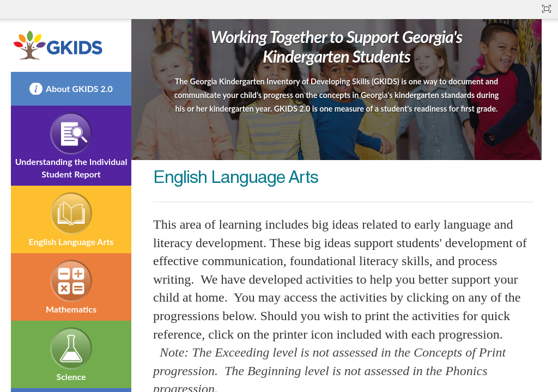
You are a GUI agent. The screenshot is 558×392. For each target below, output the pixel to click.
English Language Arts (71, 241)
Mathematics (71, 309)
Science (71, 376)
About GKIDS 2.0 (79, 88)
